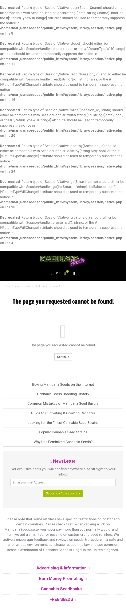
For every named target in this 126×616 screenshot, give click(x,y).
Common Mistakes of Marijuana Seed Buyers (63, 403)
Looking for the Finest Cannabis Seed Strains (63, 422)
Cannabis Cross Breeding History (63, 394)
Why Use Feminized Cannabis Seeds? (63, 442)
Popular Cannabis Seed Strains (63, 432)
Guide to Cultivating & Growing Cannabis (63, 413)
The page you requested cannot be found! (36, 286)
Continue (63, 357)
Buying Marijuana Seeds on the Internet (63, 384)
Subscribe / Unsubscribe (63, 493)
